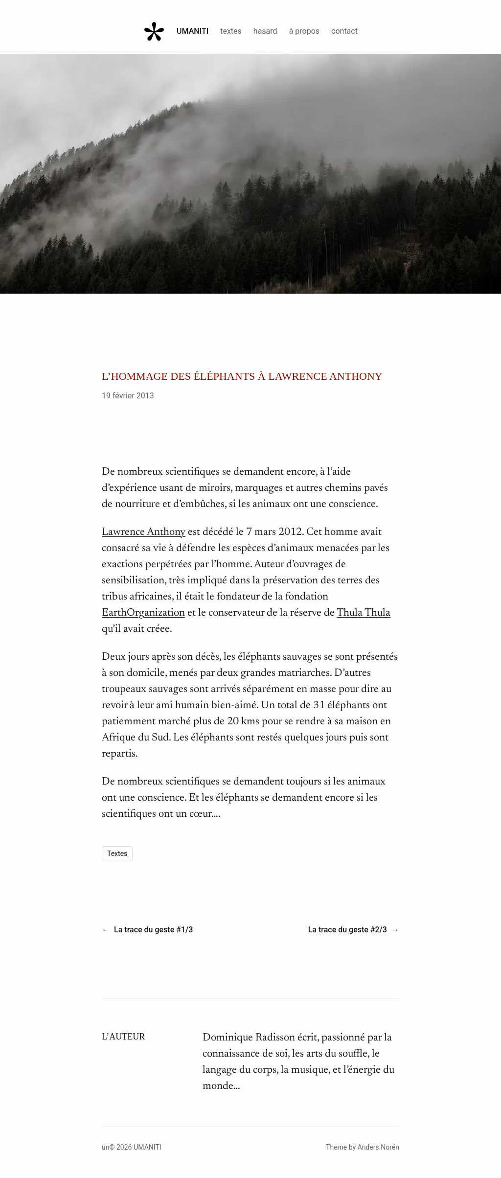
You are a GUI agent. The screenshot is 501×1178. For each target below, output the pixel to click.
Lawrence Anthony (143, 532)
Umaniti (192, 31)
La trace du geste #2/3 (347, 929)
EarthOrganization (143, 613)
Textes (117, 853)
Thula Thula (363, 613)
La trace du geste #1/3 (153, 929)
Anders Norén (378, 1147)
